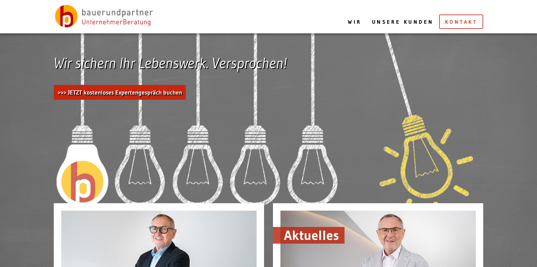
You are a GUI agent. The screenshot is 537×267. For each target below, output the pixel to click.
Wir (354, 22)
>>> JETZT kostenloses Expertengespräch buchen (119, 92)
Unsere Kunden (403, 22)
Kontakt (461, 22)
